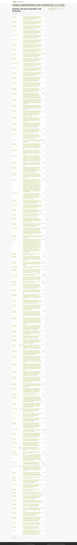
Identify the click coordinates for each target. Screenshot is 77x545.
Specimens (51, 8)
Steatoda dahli (15, 134)
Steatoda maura (15, 63)
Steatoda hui (15, 413)
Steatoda (14, 49)
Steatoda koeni (15, 39)
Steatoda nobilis (15, 204)
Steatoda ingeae (15, 35)
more (13, 13)
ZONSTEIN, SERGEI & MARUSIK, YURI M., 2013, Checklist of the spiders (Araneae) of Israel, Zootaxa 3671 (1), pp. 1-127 (32, 141)
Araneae (14, 447)
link (15, 13)
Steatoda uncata (15, 484)
